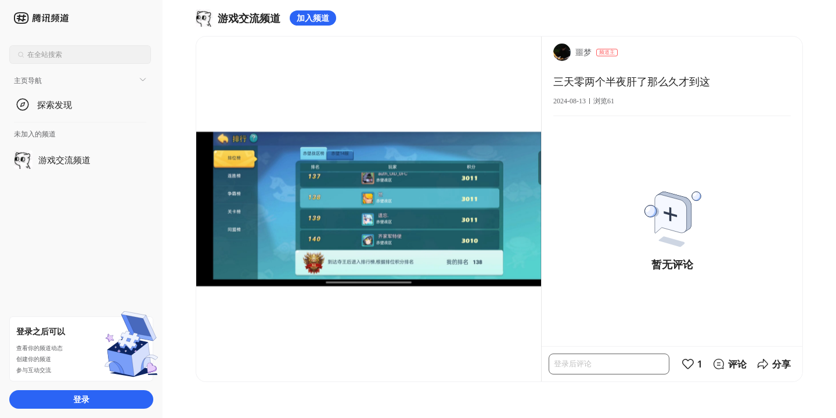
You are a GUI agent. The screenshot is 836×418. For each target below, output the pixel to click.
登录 (81, 399)
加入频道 (313, 17)
